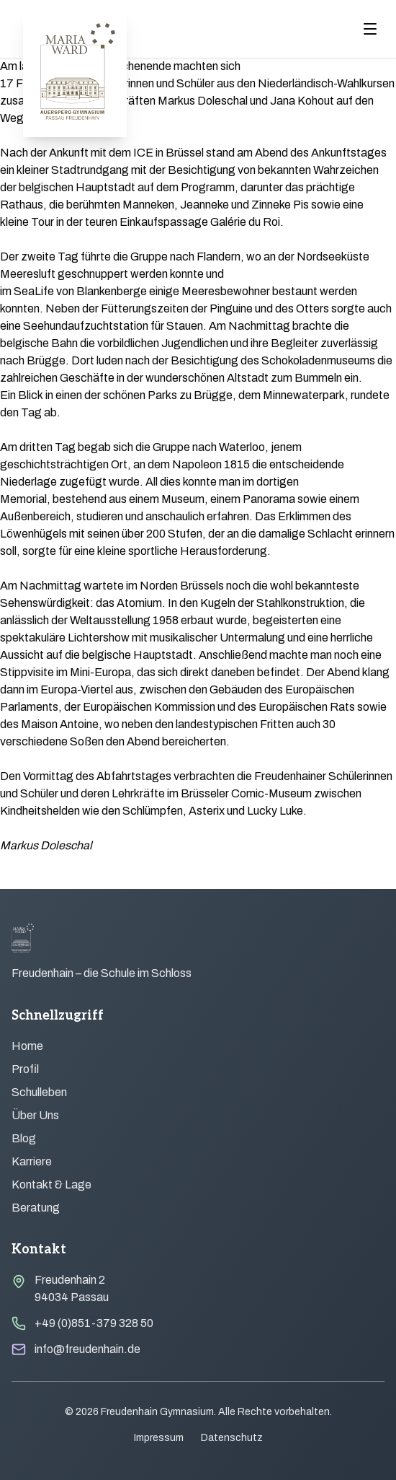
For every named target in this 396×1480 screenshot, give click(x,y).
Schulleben (39, 1092)
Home (27, 1046)
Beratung (36, 1207)
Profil (25, 1069)
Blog (24, 1138)
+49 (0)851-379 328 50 (94, 1323)
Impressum (159, 1437)
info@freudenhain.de (87, 1349)
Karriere (32, 1161)
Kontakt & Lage (51, 1184)
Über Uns (35, 1115)
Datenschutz (232, 1437)
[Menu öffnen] (370, 28)
